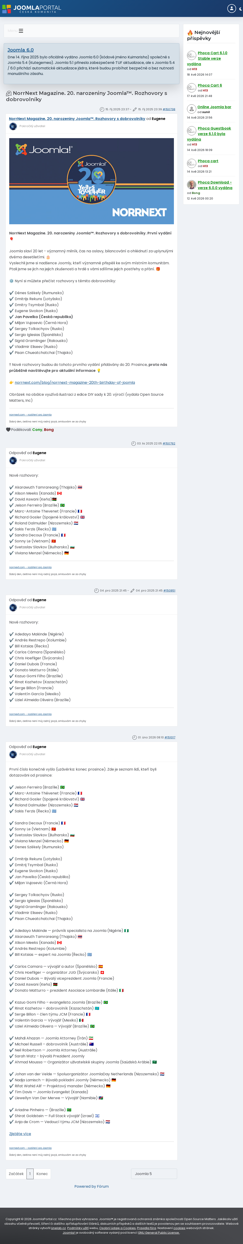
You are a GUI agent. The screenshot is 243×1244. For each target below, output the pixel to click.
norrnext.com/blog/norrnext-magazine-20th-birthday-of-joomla (75, 382)
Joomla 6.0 (21, 50)
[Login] (231, 8)
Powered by (85, 1186)
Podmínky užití (78, 1228)
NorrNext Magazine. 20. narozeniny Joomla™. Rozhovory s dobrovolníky (77, 118)
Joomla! (69, 1232)
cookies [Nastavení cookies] (179, 1228)
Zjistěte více (20, 1133)
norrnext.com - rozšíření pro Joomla (30, 414)
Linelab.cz (58, 1228)
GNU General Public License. (159, 1232)
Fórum (103, 1186)
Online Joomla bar (214, 107)
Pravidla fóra (146, 1228)
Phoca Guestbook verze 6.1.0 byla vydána (209, 134)
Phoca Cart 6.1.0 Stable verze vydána (207, 58)
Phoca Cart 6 (210, 85)
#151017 (169, 737)
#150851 (169, 590)
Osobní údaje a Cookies (117, 1228)
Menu (16, 31)
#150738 (169, 109)
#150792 (169, 443)
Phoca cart (208, 161)
